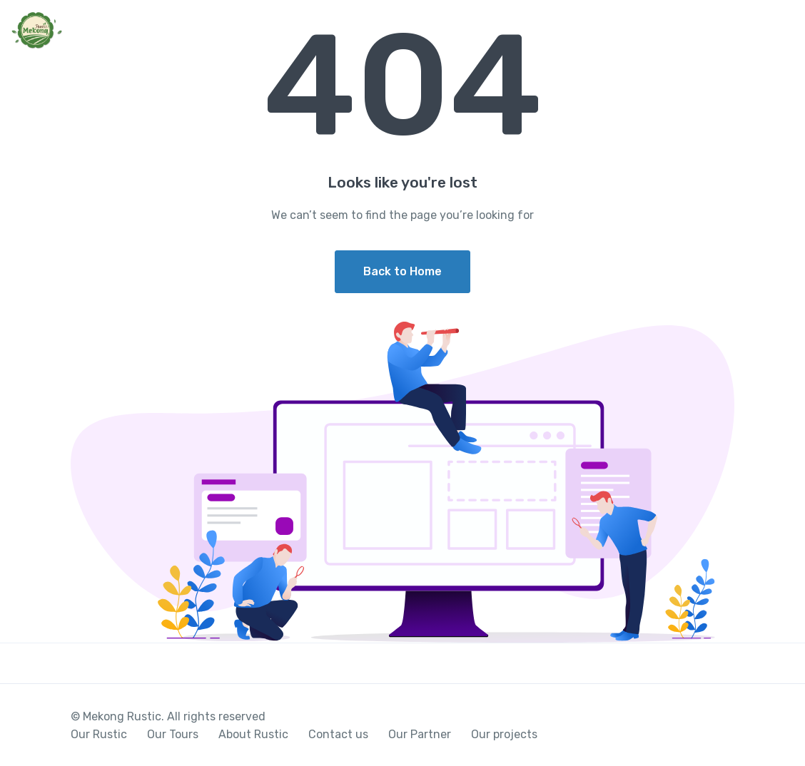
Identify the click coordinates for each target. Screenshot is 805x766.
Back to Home (402, 271)
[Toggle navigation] (781, 31)
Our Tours (172, 734)
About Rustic (253, 734)
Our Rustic (99, 734)
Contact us (338, 734)
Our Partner (419, 734)
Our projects (504, 734)
